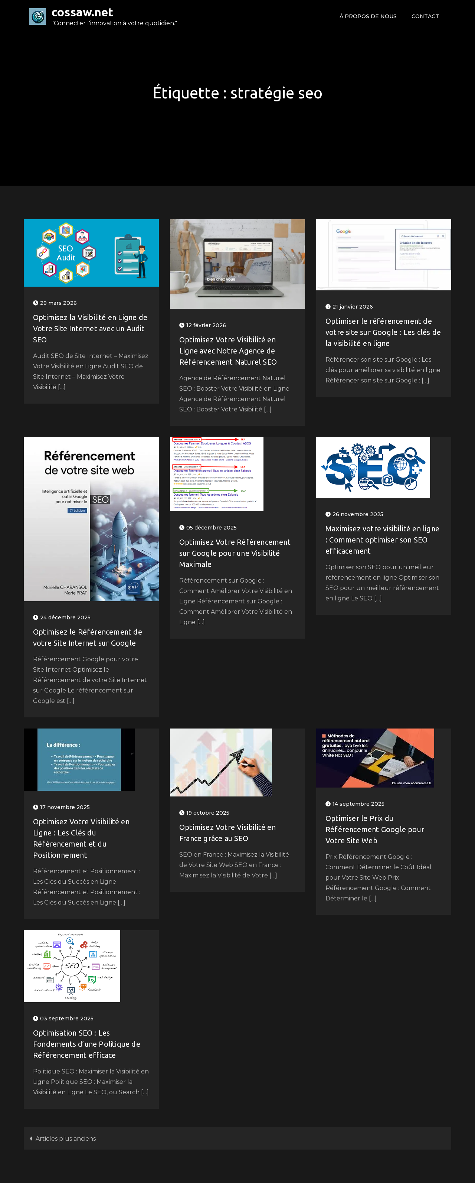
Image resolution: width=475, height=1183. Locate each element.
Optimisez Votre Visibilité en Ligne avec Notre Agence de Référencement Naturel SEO (228, 350)
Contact (425, 16)
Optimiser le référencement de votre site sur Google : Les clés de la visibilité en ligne (383, 332)
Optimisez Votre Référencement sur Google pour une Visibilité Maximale (235, 553)
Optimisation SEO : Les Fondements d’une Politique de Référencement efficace (86, 1044)
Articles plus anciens (66, 1138)
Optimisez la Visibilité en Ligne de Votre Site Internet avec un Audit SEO (90, 328)
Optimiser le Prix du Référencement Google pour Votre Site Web (374, 829)
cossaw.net (82, 12)
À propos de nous (368, 16)
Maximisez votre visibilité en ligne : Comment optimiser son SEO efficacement (382, 539)
